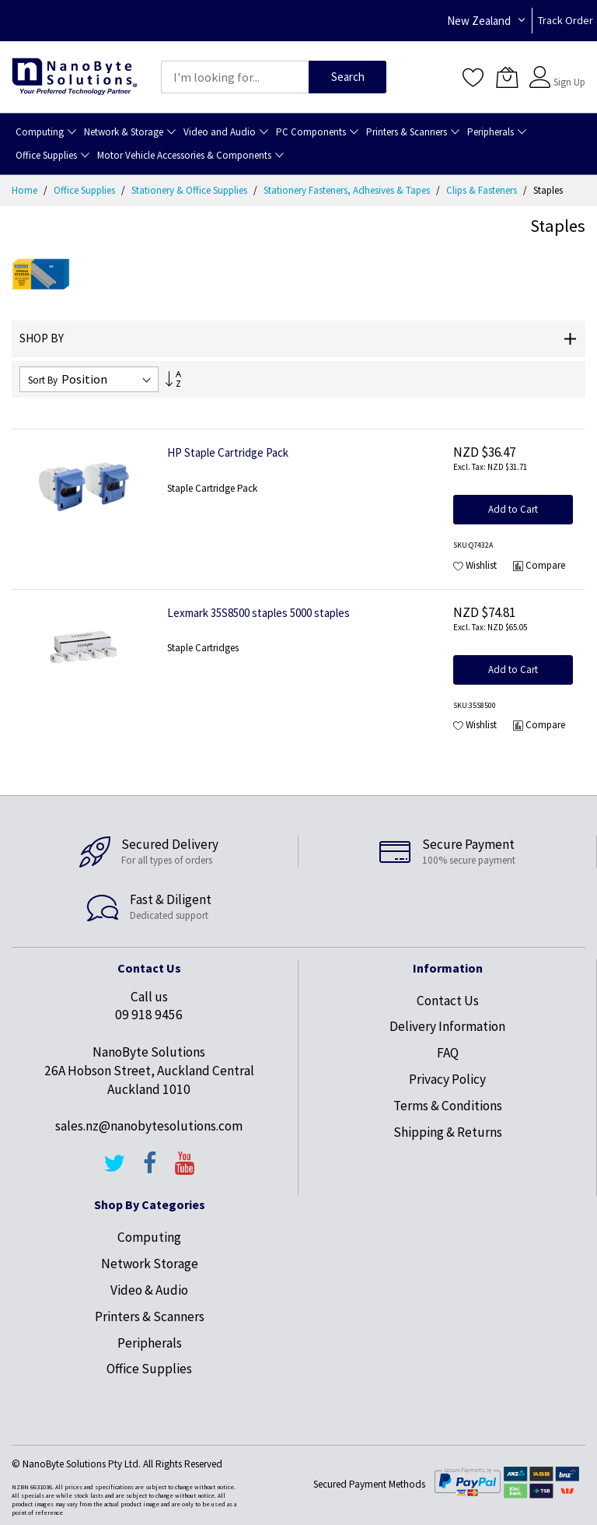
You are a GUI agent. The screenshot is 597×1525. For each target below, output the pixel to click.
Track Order (565, 20)
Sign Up (569, 82)
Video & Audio (149, 1290)
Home (26, 190)
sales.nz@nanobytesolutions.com (149, 1125)
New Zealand (479, 20)
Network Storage (149, 1263)
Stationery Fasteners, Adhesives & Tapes (348, 190)
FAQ (448, 1052)
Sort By (43, 380)
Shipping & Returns (447, 1132)
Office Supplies (85, 190)
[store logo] (75, 77)
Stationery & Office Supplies (190, 190)
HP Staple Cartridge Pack (227, 452)
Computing (149, 1237)
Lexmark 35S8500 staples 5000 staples (258, 612)
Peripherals (149, 1342)
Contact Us (448, 1000)
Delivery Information (447, 1026)
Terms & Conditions (447, 1105)
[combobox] (235, 77)
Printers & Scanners (149, 1316)
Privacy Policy (447, 1079)
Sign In (567, 69)
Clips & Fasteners (482, 190)
